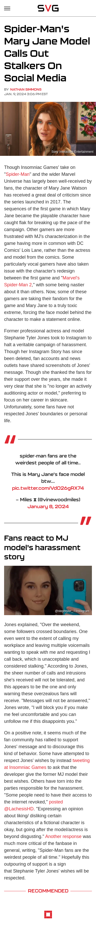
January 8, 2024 (48, 506)
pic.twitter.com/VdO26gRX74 (48, 488)
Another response (63, 836)
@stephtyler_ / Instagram (72, 611)
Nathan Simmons (25, 89)
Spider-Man (17, 174)
